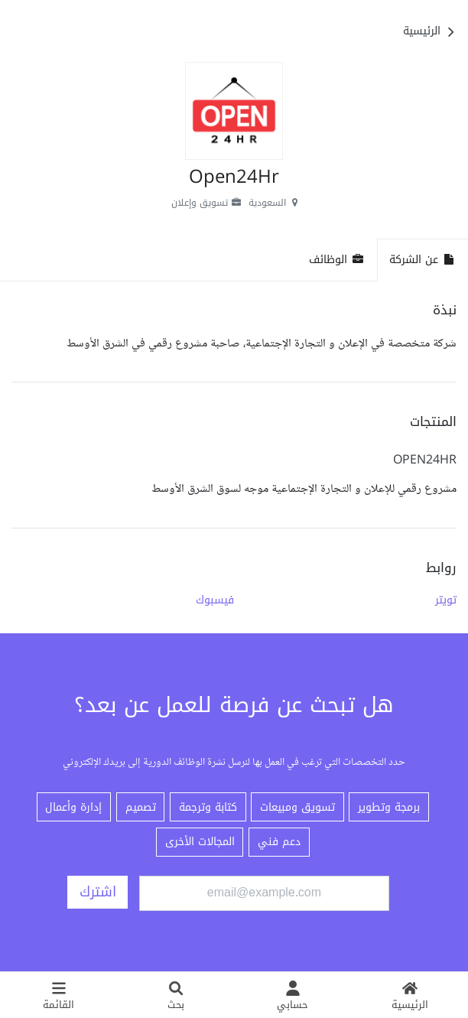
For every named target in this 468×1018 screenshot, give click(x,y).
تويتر (446, 600)
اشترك (98, 892)
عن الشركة (422, 259)
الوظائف (337, 259)
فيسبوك (215, 600)
